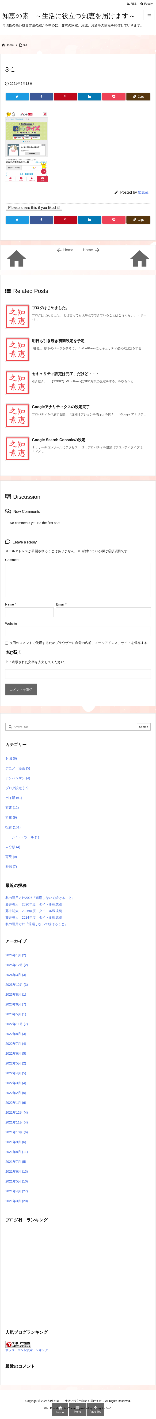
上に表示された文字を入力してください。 (36, 662)
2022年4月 (15, 1073)
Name (10, 604)
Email (61, 604)
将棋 (11, 817)
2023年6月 (15, 1004)
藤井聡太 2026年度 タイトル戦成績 (33, 904)
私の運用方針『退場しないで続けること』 (36, 924)
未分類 (12, 847)
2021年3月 (16, 1201)
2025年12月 (16, 965)
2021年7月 (15, 1162)
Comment (12, 560)
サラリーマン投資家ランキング (26, 1350)
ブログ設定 (17, 788)
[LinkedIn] (89, 96)
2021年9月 (15, 1142)
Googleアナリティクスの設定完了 (61, 407)
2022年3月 (15, 1083)
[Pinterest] (65, 96)
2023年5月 (15, 1014)
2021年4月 (16, 1191)
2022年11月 (16, 1024)
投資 (13, 827)
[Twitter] (17, 96)
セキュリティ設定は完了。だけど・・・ (65, 374)
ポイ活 (13, 798)
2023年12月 (16, 985)
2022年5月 (15, 1063)
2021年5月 (16, 1181)
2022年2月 (15, 1093)
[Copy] (138, 96)
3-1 (25, 45)
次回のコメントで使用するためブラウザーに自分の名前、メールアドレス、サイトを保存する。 (80, 643)
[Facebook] (41, 96)
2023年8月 (15, 994)
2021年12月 (16, 1112)
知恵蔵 (143, 192)
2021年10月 (16, 1132)
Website (11, 623)
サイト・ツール (25, 837)
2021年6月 (16, 1171)
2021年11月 (16, 1122)
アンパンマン (17, 778)
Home (10, 45)
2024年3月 (15, 975)
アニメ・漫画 (17, 768)
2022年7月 (15, 1044)
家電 (12, 807)
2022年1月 (15, 1103)
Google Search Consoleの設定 (58, 440)
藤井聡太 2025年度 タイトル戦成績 (33, 911)
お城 (11, 758)
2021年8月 (16, 1152)
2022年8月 (15, 1034)
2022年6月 (15, 1053)
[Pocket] (114, 96)
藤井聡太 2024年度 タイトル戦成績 (33, 917)
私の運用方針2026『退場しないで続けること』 (40, 898)
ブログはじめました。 (50, 308)
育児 (11, 857)
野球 (11, 866)
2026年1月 (15, 955)
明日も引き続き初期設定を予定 (58, 341)
